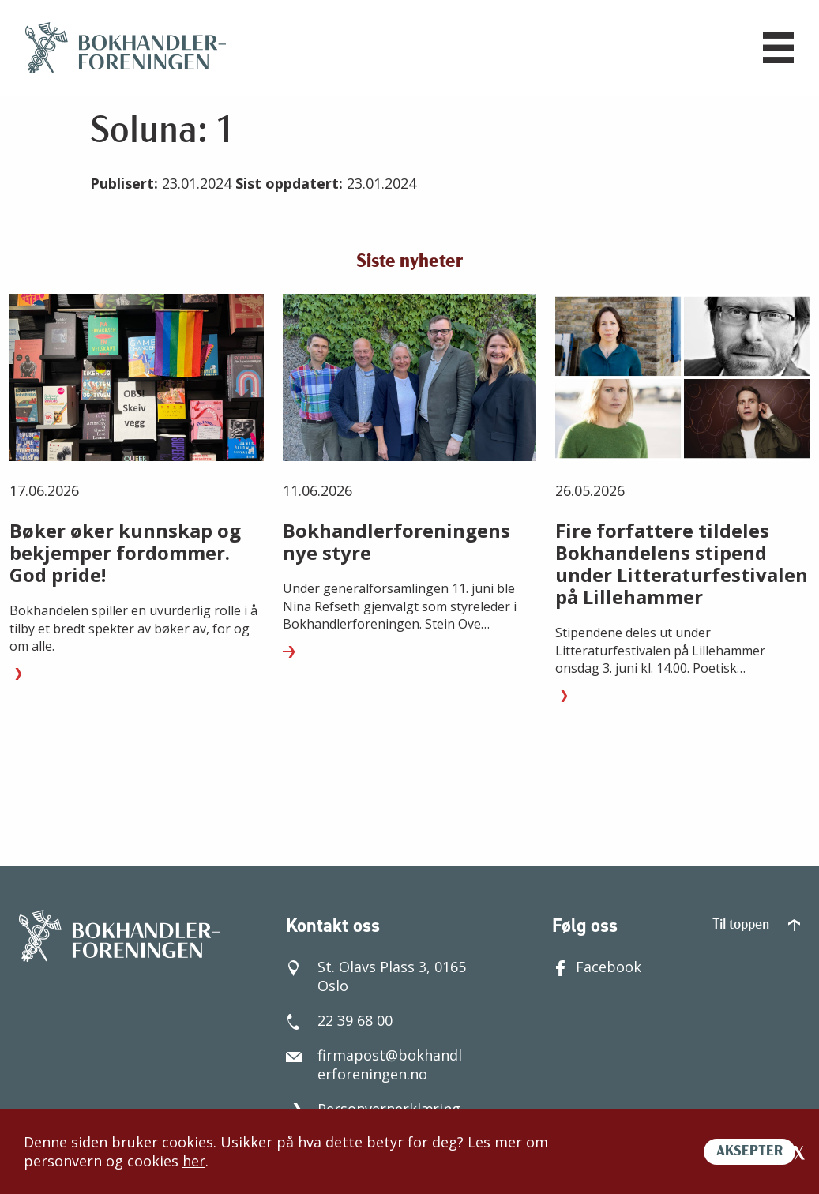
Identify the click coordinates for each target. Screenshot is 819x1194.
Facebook (596, 966)
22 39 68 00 (339, 1020)
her (193, 1160)
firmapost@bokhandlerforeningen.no (374, 1064)
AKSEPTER (749, 1151)
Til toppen (756, 925)
